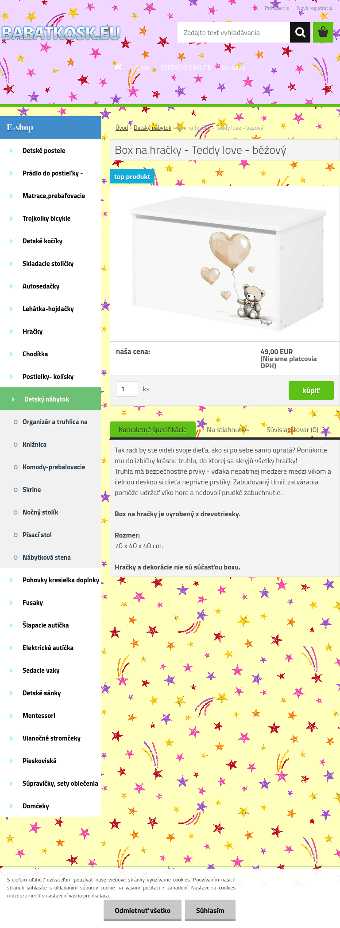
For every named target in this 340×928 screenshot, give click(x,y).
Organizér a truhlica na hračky (55, 425)
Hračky (32, 331)
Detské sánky (42, 693)
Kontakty (233, 67)
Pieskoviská (40, 761)
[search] (300, 32)
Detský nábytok (46, 399)
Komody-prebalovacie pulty (54, 470)
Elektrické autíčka (48, 648)
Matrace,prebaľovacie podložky (54, 199)
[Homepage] (119, 67)
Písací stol (37, 535)
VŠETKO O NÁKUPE (186, 67)
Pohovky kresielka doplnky (61, 580)
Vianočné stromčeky (52, 738)
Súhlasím (210, 910)
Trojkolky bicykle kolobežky (46, 221)
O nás (142, 67)
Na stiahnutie (227, 429)
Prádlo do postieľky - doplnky (53, 176)
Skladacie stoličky (48, 263)
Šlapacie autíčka (46, 625)
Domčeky (36, 806)
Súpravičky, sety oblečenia (60, 783)
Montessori (39, 715)
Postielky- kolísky (48, 376)
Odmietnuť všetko (142, 910)
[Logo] (61, 33)
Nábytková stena (47, 557)
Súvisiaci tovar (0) (292, 429)
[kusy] (127, 389)
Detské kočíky (42, 241)
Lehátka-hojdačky (48, 309)
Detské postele (44, 150)
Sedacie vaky (41, 670)
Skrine (32, 489)
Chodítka (35, 354)
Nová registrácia (314, 8)
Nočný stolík (40, 512)
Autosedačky (41, 286)
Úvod (122, 127)
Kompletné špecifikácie (153, 429)
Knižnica (34, 444)
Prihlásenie (277, 8)
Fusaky (33, 602)
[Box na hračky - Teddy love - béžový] (225, 189)
